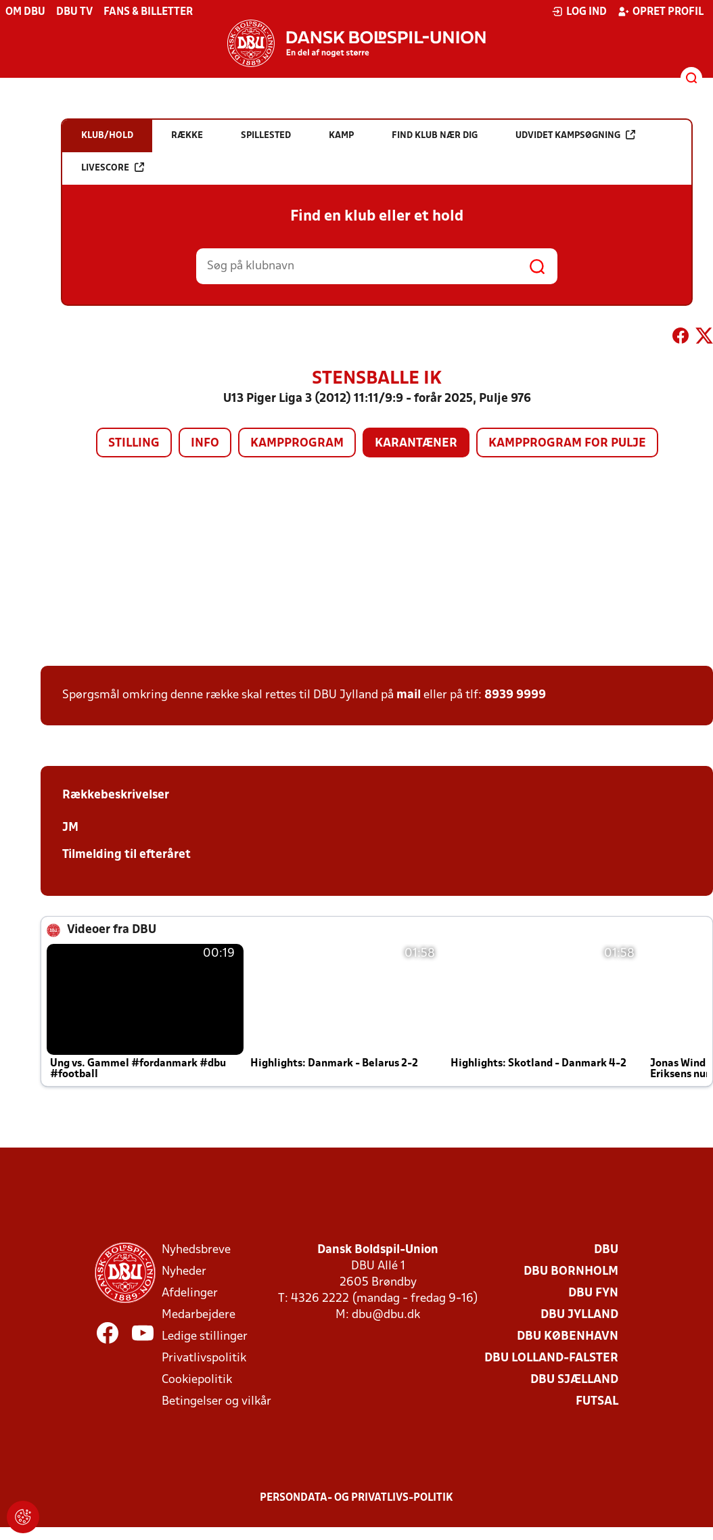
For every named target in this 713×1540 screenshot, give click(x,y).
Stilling (134, 443)
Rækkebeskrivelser (115, 795)
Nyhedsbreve (196, 1250)
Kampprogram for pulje (567, 443)
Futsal (597, 1401)
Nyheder (184, 1271)
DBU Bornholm (571, 1271)
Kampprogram (297, 443)
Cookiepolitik (197, 1380)
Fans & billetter (148, 12)
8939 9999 (515, 695)
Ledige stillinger (205, 1336)
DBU (606, 1250)
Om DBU (25, 12)
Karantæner (416, 443)
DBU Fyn (593, 1293)
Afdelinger (190, 1293)
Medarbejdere (198, 1315)
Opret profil (661, 11)
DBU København (567, 1336)
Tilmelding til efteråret (126, 855)
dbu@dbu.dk (386, 1315)
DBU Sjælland (574, 1380)
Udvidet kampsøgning (575, 135)
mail (408, 695)
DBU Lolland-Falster (551, 1358)
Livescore (112, 167)
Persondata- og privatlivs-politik (356, 1498)
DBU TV (74, 12)
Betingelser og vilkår (216, 1401)
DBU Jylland (579, 1315)
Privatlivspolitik (204, 1358)
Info (205, 443)
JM (70, 828)
